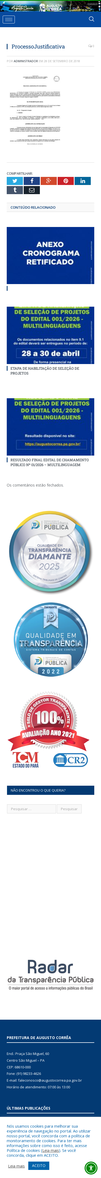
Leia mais (50, 1150)
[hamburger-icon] (9, 19)
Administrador (26, 61)
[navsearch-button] (91, 19)
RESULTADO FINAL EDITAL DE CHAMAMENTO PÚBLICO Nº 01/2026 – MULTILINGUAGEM (50, 462)
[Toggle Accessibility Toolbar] (91, 1168)
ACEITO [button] (39, 1165)
